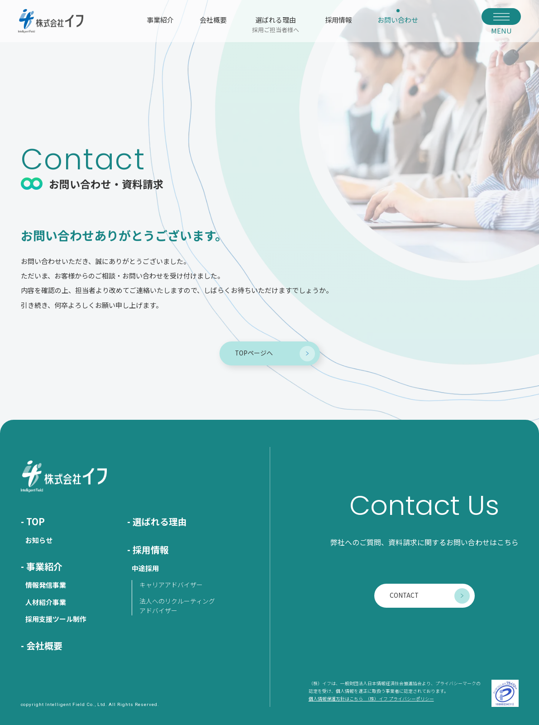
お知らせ (38, 540)
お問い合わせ (397, 19)
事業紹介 (160, 19)
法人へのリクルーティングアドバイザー (177, 605)
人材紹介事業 (45, 602)
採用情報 (338, 19)
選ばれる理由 (275, 24)
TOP (35, 521)
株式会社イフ (50, 21)
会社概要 (213, 19)
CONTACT (404, 595)
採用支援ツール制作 (55, 619)
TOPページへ (254, 352)
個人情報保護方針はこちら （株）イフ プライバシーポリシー (371, 699)
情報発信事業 (45, 585)
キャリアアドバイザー (171, 584)
